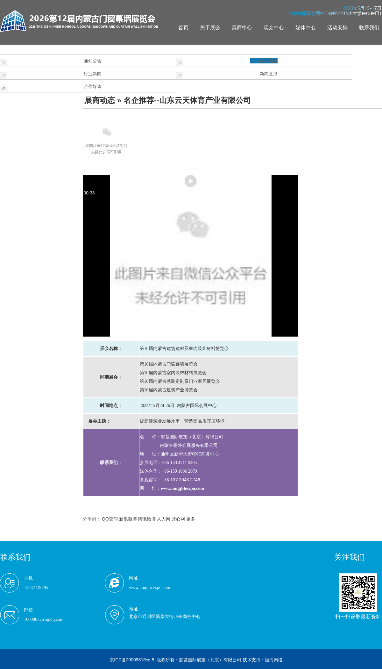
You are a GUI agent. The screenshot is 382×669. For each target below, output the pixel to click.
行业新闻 (93, 73)
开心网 (178, 518)
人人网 (163, 518)
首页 (183, 27)
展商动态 (269, 60)
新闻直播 (269, 73)
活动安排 (337, 27)
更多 (190, 518)
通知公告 (93, 60)
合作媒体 (93, 86)
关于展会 (210, 27)
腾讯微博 (147, 518)
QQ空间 (110, 518)
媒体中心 (305, 27)
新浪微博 (128, 518)
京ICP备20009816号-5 (132, 659)
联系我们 (369, 27)
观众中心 (274, 27)
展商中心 (242, 27)
